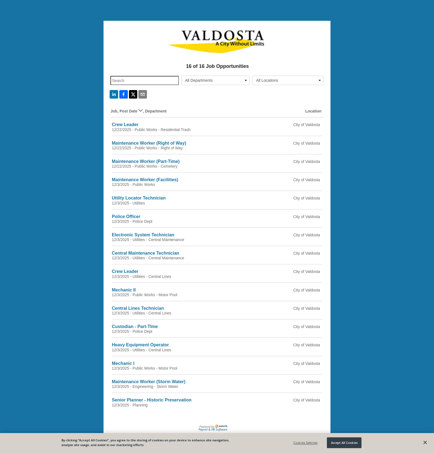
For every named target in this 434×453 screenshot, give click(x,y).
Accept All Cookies (344, 443)
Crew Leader (125, 124)
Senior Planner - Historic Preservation (152, 400)
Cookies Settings (305, 443)
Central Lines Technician (138, 308)
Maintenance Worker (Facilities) (145, 179)
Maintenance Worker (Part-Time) (146, 161)
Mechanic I (123, 363)
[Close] (425, 442)
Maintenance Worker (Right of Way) (149, 143)
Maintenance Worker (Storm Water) (148, 381)
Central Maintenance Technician (145, 253)
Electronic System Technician (143, 234)
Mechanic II (124, 290)
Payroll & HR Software (212, 429)
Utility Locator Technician (139, 198)
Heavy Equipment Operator (140, 344)
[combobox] (216, 80)
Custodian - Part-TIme (135, 326)
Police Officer (126, 216)
